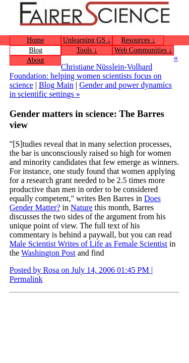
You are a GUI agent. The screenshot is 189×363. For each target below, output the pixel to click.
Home (35, 40)
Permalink (26, 279)
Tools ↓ (87, 50)
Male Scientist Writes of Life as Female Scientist (88, 243)
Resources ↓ (138, 40)
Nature (82, 207)
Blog (35, 50)
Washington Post (48, 253)
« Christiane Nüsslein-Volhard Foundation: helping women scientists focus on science (94, 71)
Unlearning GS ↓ (87, 40)
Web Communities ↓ (143, 50)
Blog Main (56, 85)
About (35, 60)
